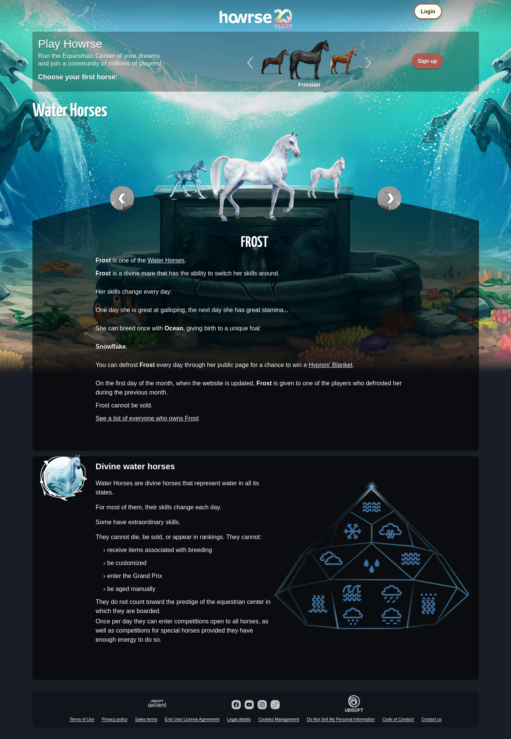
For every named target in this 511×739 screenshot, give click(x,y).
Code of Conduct (398, 719)
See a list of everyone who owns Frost (147, 418)
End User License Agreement (192, 719)
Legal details (239, 719)
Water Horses (166, 260)
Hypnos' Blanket (330, 365)
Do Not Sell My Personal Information (341, 719)
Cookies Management (278, 719)
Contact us (431, 719)
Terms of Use (81, 719)
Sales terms (146, 719)
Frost (254, 241)
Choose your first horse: (78, 77)
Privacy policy (114, 719)
